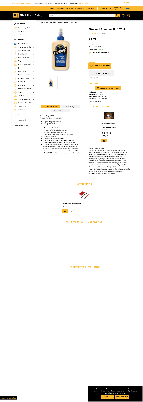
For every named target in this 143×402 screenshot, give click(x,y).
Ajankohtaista (79, 8)
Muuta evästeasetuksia (8, 398)
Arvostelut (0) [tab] (60, 111)
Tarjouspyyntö (93, 78)
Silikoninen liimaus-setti (72, 203)
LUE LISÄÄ (126, 3)
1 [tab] (109, 142)
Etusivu (40, 22)
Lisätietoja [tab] (70, 107)
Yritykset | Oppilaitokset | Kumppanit (61, 8)
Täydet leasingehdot (95, 101)
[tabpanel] (109, 126)
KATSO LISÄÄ (83, 3)
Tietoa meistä (90, 8)
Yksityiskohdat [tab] (50, 107)
